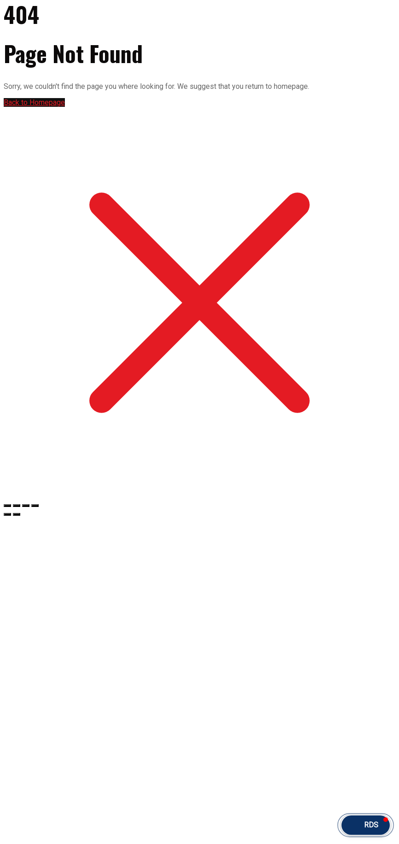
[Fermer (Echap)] (35, 505)
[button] (365, 825)
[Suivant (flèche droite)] (16, 514)
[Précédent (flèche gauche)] (7, 514)
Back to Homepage (34, 102)
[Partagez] (25, 505)
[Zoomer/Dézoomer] (7, 505)
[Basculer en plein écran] (16, 505)
